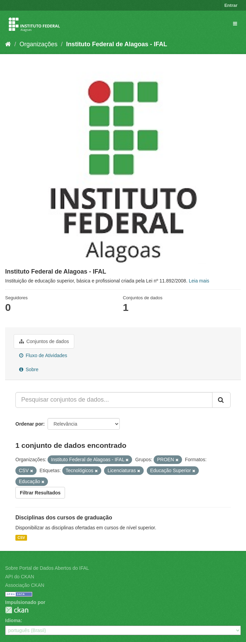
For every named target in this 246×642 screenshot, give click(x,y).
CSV (21, 538)
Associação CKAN (24, 585)
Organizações (38, 44)
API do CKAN (19, 576)
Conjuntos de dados (44, 341)
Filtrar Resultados (40, 492)
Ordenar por (29, 424)
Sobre (28, 369)
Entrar (230, 5)
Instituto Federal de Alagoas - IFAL (116, 44)
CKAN (16, 610)
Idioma (13, 620)
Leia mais (199, 281)
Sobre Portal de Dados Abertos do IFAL (47, 568)
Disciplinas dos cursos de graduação (63, 517)
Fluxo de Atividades (43, 355)
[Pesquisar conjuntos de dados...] (113, 400)
